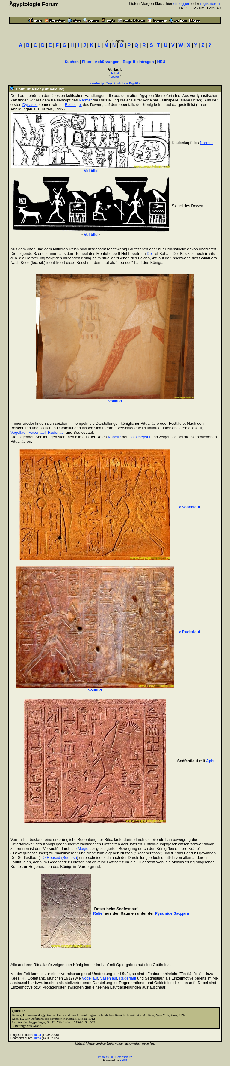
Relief (98, 913)
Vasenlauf (37, 432)
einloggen (181, 3)
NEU (161, 61)
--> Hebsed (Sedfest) (58, 857)
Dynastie (30, 104)
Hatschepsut (139, 437)
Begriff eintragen (138, 61)
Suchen (72, 61)
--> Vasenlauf (188, 507)
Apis (210, 761)
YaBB (123, 1060)
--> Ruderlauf (188, 632)
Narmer (85, 100)
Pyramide (164, 913)
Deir (150, 253)
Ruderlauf (56, 432)
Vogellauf (18, 432)
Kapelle (114, 437)
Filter (87, 61)
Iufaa (37, 1035)
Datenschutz (123, 1057)
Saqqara (181, 913)
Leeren (114, 76)
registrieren (210, 3)
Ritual (115, 73)
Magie (83, 848)
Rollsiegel (73, 104)
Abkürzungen (107, 61)
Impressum (105, 1057)
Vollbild (91, 170)
